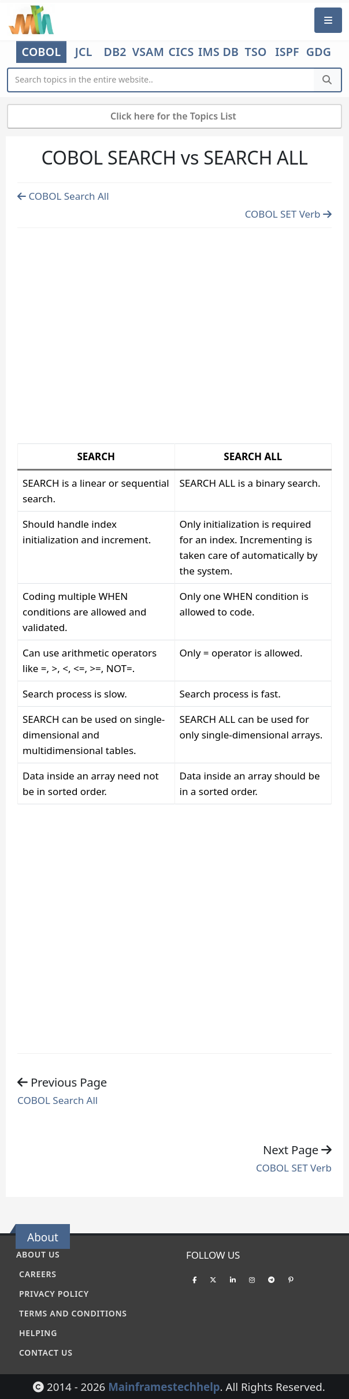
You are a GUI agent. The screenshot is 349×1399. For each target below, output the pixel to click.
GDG (319, 52)
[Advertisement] (174, 333)
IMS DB (218, 52)
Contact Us (46, 1352)
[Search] (327, 80)
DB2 (115, 52)
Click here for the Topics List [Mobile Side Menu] (174, 116)
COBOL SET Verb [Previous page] (288, 214)
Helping (38, 1332)
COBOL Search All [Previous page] (63, 196)
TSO (256, 52)
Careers (38, 1274)
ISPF (287, 52)
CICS (181, 52)
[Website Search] (161, 80)
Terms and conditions (73, 1313)
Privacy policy (54, 1293)
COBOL (41, 51)
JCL (83, 52)
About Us (38, 1254)
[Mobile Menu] (328, 20)
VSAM (148, 52)
